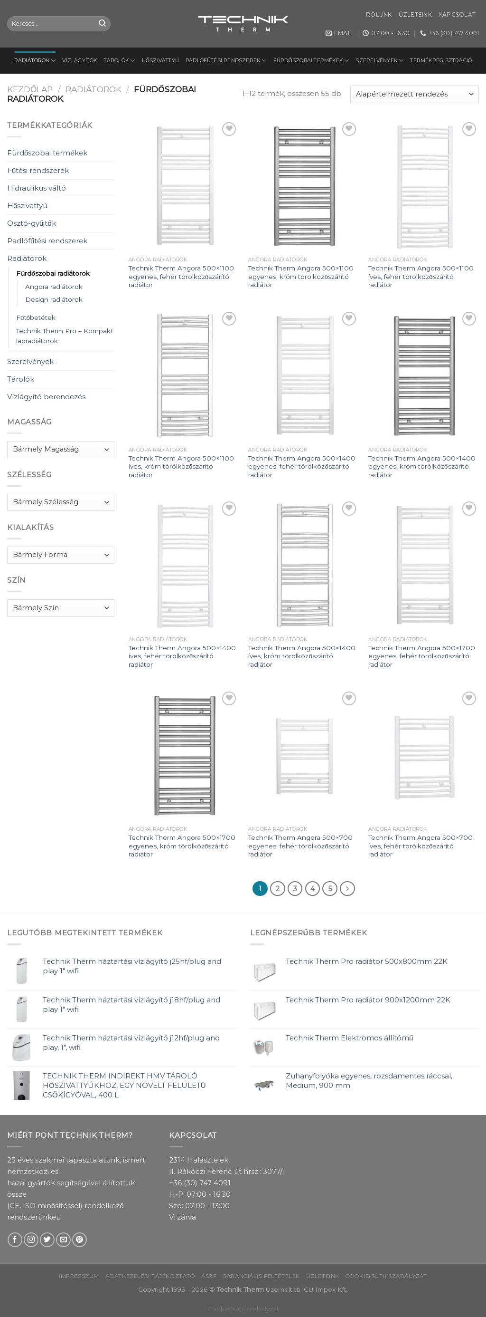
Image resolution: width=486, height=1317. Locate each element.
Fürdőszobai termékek (311, 60)
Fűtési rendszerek (38, 170)
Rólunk (379, 14)
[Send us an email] (63, 1239)
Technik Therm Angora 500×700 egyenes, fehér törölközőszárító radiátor (300, 846)
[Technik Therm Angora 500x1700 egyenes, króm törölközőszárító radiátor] (184, 755)
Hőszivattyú (160, 61)
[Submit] (102, 23)
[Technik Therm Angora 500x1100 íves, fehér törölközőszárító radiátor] (423, 186)
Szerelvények (379, 60)
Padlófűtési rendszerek (226, 60)
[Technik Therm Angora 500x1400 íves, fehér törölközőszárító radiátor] (184, 565)
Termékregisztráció (441, 61)
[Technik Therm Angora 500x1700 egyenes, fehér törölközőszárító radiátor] (423, 565)
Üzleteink (415, 14)
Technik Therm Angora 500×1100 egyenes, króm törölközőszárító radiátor (301, 276)
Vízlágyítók (79, 61)
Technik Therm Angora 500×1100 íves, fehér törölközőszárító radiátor (421, 276)
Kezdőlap (30, 89)
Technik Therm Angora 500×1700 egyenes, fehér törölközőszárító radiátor (421, 656)
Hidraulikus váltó (36, 187)
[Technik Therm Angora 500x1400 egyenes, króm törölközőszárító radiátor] (423, 375)
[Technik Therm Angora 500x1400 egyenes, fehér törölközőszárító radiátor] (303, 375)
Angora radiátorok (54, 286)
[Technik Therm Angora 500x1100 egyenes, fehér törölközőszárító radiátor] (184, 186)
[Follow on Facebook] (15, 1239)
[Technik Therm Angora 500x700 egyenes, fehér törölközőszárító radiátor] (303, 755)
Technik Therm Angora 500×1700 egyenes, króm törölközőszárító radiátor (182, 846)
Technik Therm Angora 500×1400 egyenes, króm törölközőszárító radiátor (422, 466)
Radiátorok (35, 60)
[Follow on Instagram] (31, 1239)
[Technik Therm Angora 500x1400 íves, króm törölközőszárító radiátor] (303, 565)
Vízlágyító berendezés (46, 396)
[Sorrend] (414, 94)
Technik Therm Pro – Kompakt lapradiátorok (64, 336)
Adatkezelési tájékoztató (150, 1276)
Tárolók (119, 60)
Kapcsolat (457, 14)
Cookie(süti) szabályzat (386, 1276)
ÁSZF (208, 1276)
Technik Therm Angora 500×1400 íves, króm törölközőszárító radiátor (301, 656)
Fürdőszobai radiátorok (53, 273)
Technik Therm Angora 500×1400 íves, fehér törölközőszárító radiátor (182, 656)
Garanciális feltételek (261, 1276)
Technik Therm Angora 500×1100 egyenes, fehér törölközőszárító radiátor (181, 276)
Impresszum (79, 1276)
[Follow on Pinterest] (79, 1239)
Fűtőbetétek (36, 317)
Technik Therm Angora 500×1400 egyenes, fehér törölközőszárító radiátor (301, 466)
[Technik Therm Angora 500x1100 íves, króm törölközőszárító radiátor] (184, 375)
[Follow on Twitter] (47, 1239)
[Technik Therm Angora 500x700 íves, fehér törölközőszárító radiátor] (423, 755)
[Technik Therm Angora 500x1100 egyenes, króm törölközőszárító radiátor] (303, 186)
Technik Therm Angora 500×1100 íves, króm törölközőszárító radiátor (181, 466)
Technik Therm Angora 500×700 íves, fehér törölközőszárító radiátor (420, 846)
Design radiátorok (54, 299)
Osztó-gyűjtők (31, 223)
